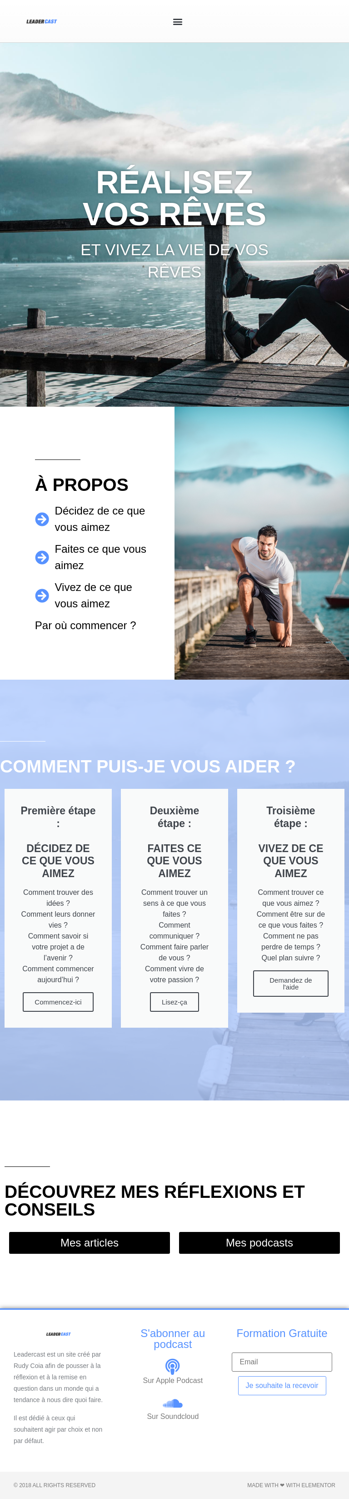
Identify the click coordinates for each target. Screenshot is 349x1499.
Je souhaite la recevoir (282, 1385)
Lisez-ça (174, 1002)
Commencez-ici (58, 1002)
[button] (177, 21)
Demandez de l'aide (290, 983)
